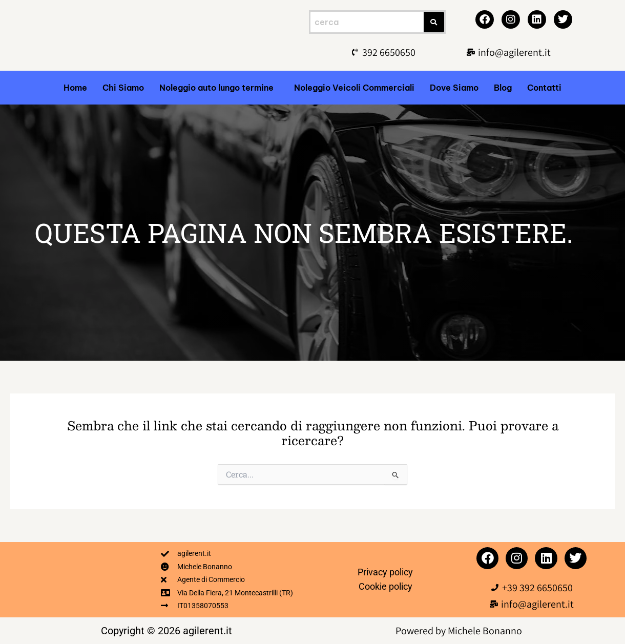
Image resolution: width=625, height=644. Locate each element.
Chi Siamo (123, 87)
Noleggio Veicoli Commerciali (354, 87)
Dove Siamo (454, 87)
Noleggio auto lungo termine (216, 87)
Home (75, 87)
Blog (503, 87)
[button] (219, 87)
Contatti (544, 87)
